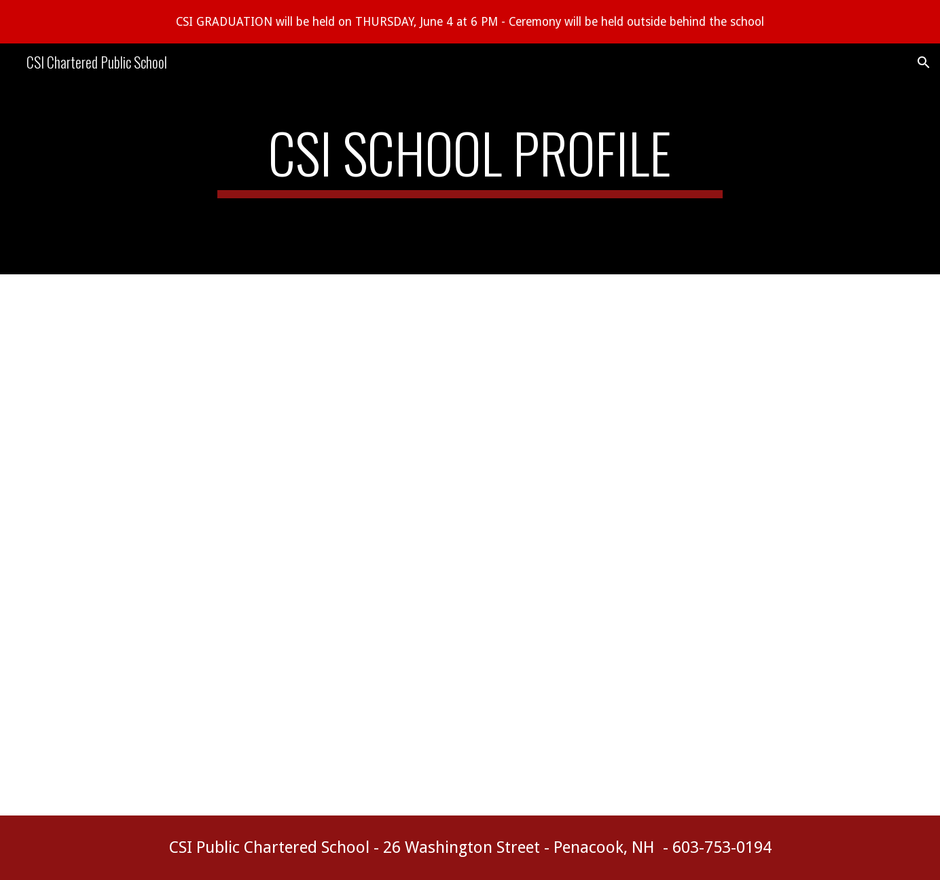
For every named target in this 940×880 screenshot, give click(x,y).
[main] (470, 159)
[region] (470, 21)
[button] (923, 62)
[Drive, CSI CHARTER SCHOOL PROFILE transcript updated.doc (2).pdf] (436, 545)
